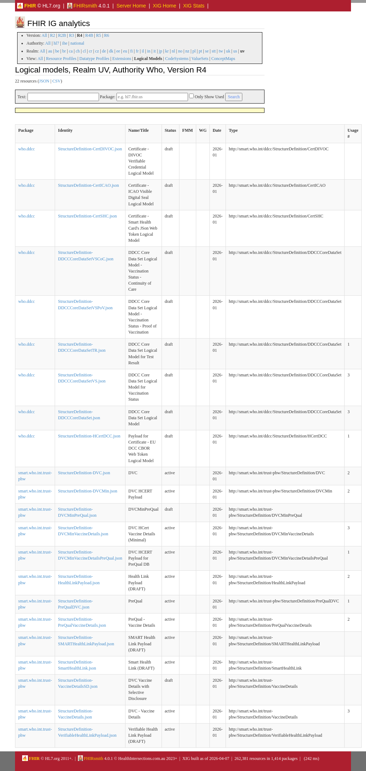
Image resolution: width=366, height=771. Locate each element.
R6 (106, 35)
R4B (89, 35)
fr (137, 51)
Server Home (131, 6)
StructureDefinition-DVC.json (84, 472)
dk (111, 51)
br (64, 51)
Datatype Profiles (94, 58)
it (154, 51)
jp (160, 51)
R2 (52, 35)
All (44, 35)
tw (221, 51)
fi (131, 51)
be (57, 51)
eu (125, 51)
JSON (44, 81)
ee (118, 51)
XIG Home (164, 6)
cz (97, 51)
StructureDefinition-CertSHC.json (87, 216)
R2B (62, 35)
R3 (71, 35)
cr (90, 51)
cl (84, 51)
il (143, 51)
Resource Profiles (61, 58)
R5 (98, 35)
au (50, 51)
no (180, 51)
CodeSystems (176, 58)
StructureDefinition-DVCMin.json (87, 491)
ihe (65, 43)
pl (194, 51)
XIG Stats (193, 6)
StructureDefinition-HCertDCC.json (89, 436)
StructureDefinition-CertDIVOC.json (90, 148)
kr (167, 51)
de (104, 51)
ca (71, 51)
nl (173, 51)
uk (228, 51)
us (235, 51)
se (207, 51)
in (148, 51)
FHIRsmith (82, 6)
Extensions (121, 58)
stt (214, 51)
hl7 (56, 43)
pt (200, 51)
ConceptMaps (223, 58)
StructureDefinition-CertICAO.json (88, 185)
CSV (56, 81)
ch (78, 51)
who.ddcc (26, 148)
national (77, 43)
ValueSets (200, 58)
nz (187, 51)
